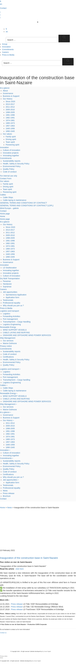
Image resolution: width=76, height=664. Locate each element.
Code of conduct (10, 172)
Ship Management (7, 338)
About (5, 91)
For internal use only (8, 176)
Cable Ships (8, 197)
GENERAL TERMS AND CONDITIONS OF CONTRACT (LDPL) (26, 205)
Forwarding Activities (11, 316)
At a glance (4, 88)
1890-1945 (10, 131)
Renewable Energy (8, 327)
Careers (5, 52)
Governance (8, 93)
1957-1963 (10, 126)
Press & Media (8, 55)
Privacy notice (6, 346)
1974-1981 (10, 120)
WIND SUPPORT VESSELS (15, 330)
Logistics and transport (9, 311)
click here (20, 569)
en (1, 4)
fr (0, 1)
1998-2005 (10, 112)
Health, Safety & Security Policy (16, 164)
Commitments (8, 49)
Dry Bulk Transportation (10, 278)
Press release (8, 493)
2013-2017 (10, 104)
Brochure (7, 496)
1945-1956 (10, 128)
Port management (10, 319)
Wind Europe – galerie (9, 208)
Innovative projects (11, 153)
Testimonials (8, 300)
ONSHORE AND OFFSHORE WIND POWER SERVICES (27, 335)
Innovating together (11, 155)
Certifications (8, 357)
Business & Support (11, 96)
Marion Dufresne (10, 343)
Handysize (7, 284)
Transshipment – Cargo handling (16, 380)
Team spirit (10, 142)
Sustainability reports (11, 161)
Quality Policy (8, 169)
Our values (7, 134)
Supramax (7, 287)
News (5, 491)
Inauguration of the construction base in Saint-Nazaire (29, 558)
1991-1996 (10, 115)
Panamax (7, 281)
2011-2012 (10, 107)
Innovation (6, 47)
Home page (5, 214)
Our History (7, 99)
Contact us (3, 632)
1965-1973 (10, 123)
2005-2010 (10, 110)
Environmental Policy (11, 166)
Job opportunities (10, 292)
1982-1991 (10, 118)
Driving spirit (11, 139)
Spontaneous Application (16, 295)
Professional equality (11, 303)
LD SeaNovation (10, 268)
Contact (3, 8)
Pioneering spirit (12, 145)
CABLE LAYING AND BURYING (16, 332)
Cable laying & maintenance (14, 200)
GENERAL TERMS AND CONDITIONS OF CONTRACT (23, 203)
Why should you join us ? (13, 305)
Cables (3, 195)
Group (4, 44)
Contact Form (5, 178)
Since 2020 (10, 101)
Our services (8, 341)
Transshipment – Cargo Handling (16, 322)
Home (2, 216)
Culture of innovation (11, 150)
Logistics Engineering (12, 324)
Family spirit (11, 137)
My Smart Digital (46, 651)
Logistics (6, 314)
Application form (12, 297)
